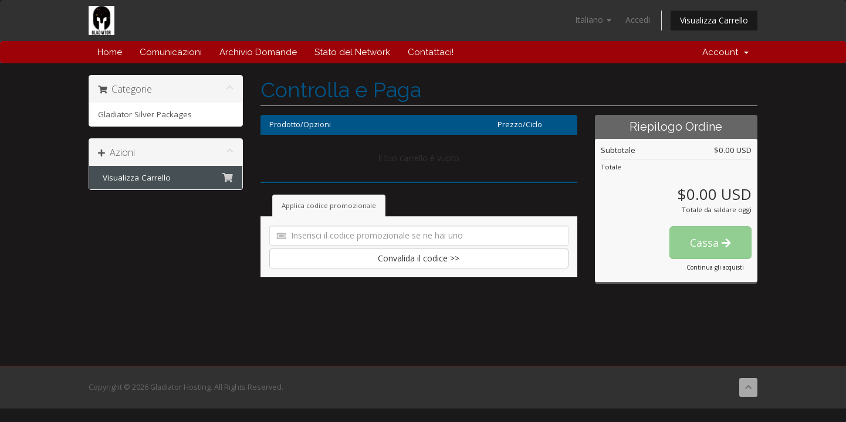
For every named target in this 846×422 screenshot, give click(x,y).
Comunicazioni (171, 52)
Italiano (593, 19)
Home (109, 52)
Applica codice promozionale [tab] (329, 205)
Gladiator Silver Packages (145, 114)
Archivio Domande (258, 52)
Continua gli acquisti (715, 267)
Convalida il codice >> (418, 258)
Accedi (637, 19)
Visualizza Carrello (714, 20)
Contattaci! (431, 52)
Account (725, 52)
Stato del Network (352, 52)
